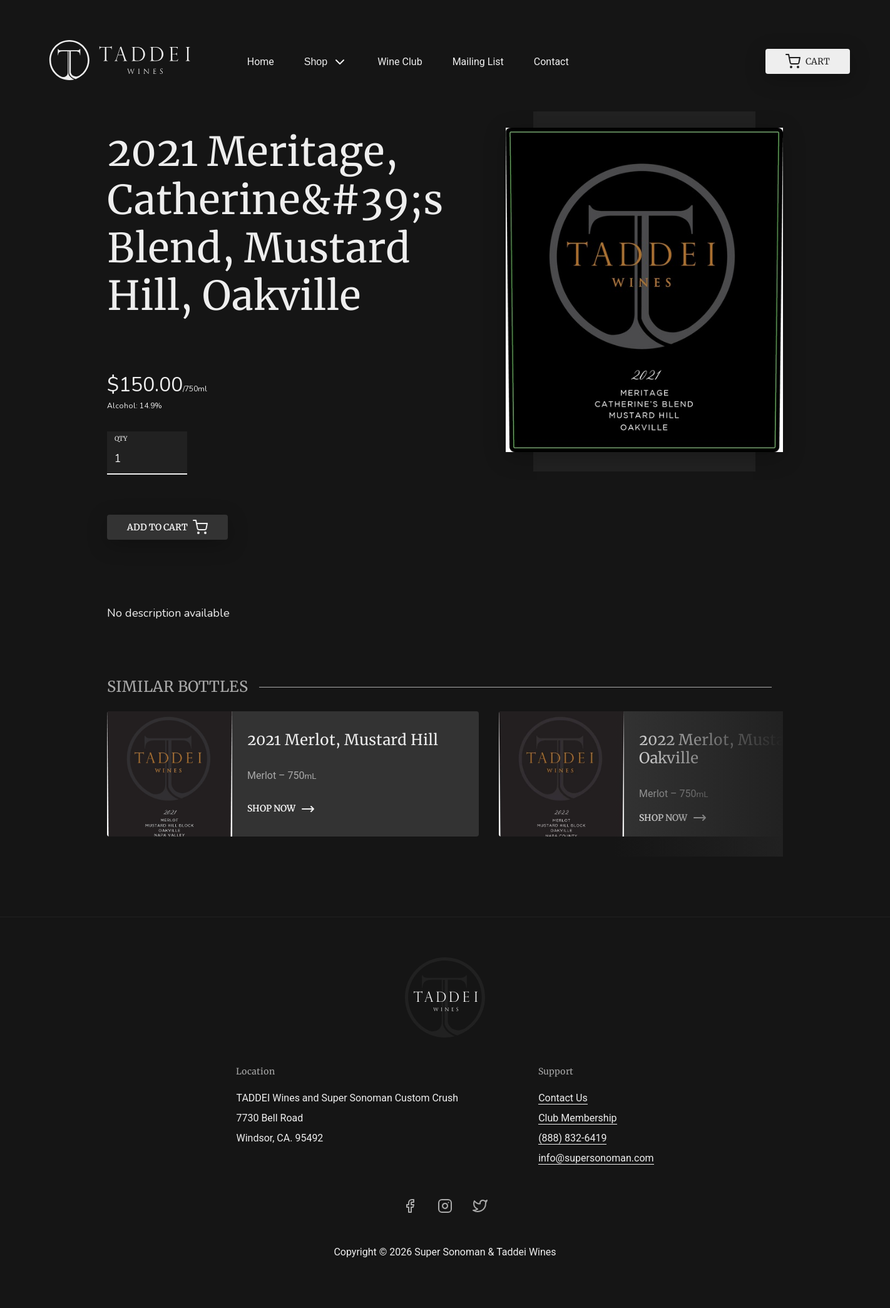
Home (260, 62)
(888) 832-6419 (572, 1138)
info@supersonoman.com (595, 1158)
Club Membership (577, 1118)
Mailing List (478, 62)
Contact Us (563, 1098)
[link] (293, 774)
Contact (551, 62)
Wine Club (399, 62)
